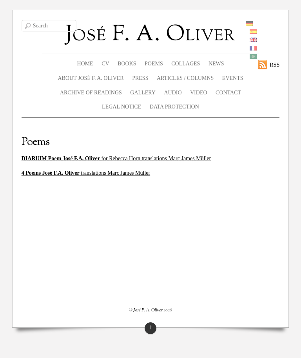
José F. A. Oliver (148, 310)
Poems (154, 64)
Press (140, 78)
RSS (274, 65)
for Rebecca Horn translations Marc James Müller (116, 158)
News (216, 64)
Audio (172, 93)
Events (232, 78)
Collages (185, 64)
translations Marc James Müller (86, 173)
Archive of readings (91, 93)
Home (85, 64)
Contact (228, 93)
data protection (174, 107)
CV (105, 64)
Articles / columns (185, 78)
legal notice (121, 107)
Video (198, 93)
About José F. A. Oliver (90, 78)
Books (127, 64)
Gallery (143, 93)
